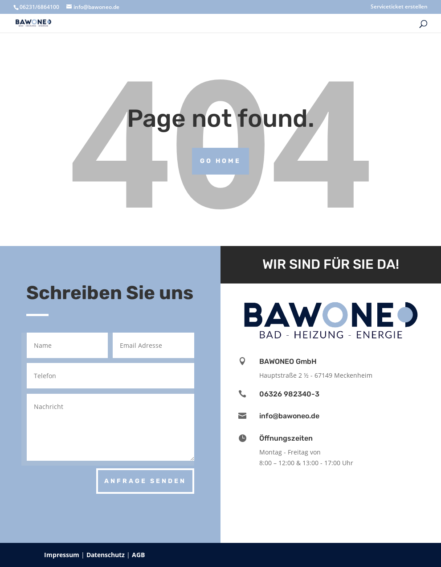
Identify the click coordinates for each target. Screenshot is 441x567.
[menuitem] (362, 26)
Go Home (220, 161)
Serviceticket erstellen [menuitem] (399, 7)
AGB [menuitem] (138, 554)
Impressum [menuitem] (62, 554)
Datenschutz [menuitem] (106, 554)
